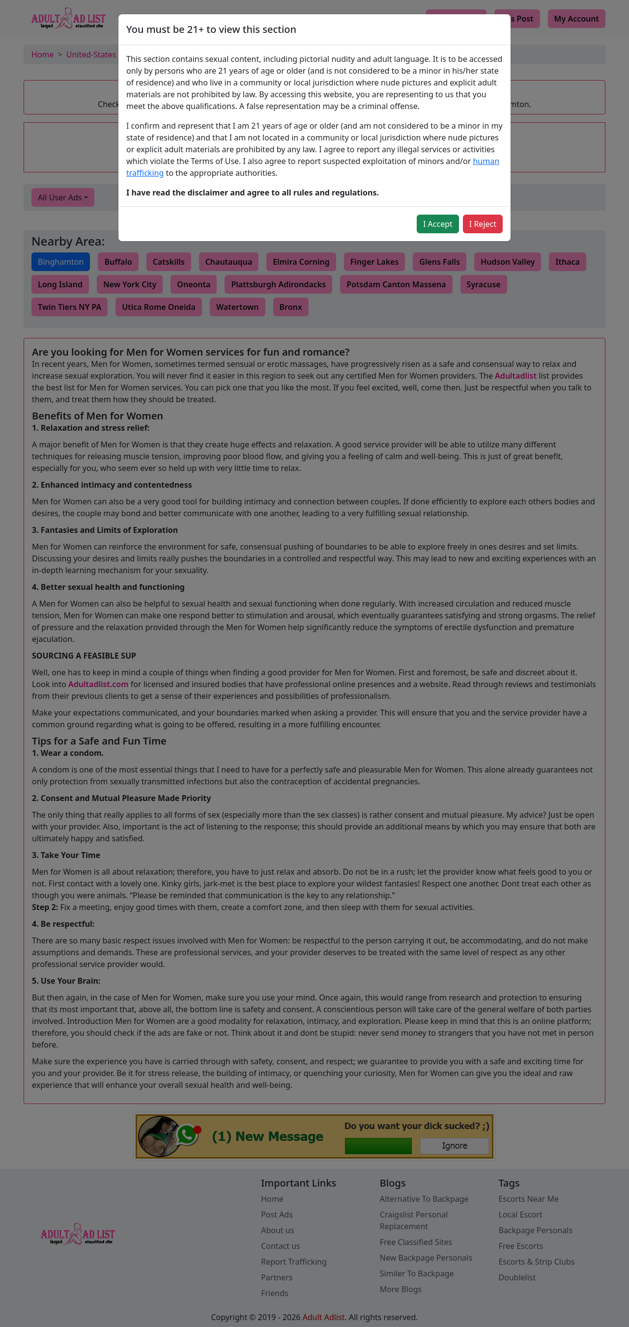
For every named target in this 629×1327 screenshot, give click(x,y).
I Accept (438, 224)
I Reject (482, 224)
